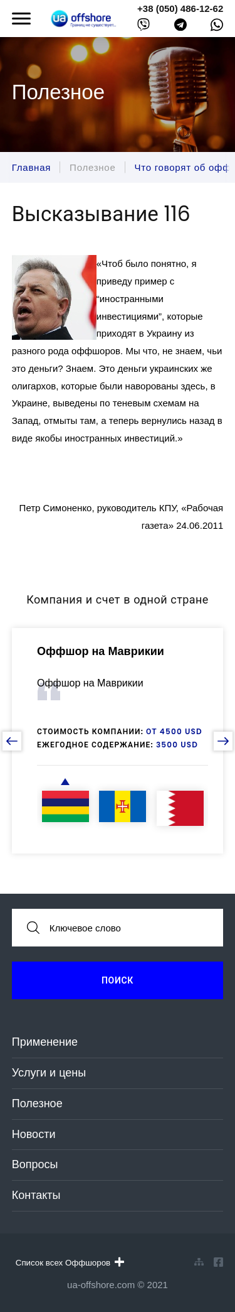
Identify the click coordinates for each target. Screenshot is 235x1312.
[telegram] (180, 27)
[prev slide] (12, 741)
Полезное (37, 1103)
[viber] (143, 27)
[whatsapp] (217, 28)
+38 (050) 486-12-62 (180, 8)
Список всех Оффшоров (70, 1262)
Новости (34, 1134)
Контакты (36, 1195)
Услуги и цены (49, 1072)
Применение (45, 1042)
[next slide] (223, 741)
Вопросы (35, 1164)
